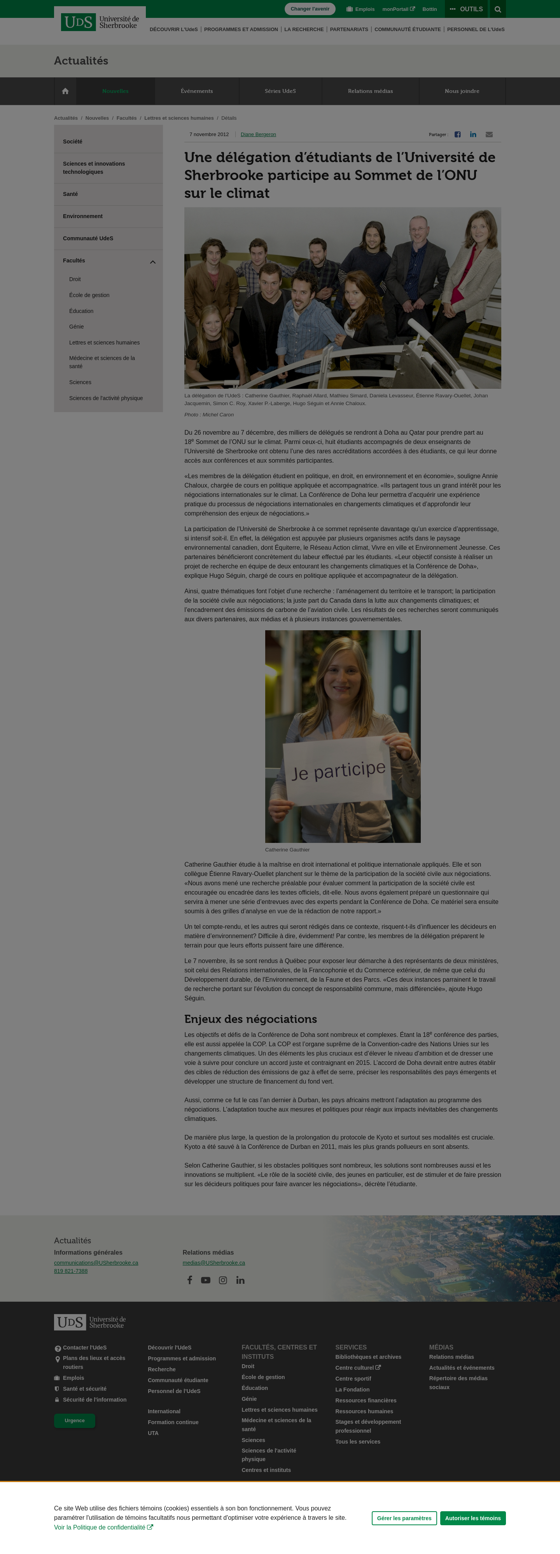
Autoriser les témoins (473, 1518)
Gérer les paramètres (404, 1518)
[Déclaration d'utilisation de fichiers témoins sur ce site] (280, 1518)
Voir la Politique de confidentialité (99, 1527)
